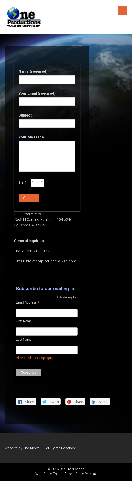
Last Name (24, 339)
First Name (24, 321)
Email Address (28, 302)
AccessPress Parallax (80, 474)
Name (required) (33, 71)
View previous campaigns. (34, 358)
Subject (25, 115)
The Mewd (31, 448)
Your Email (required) (37, 93)
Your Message (31, 137)
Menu (122, 10)
